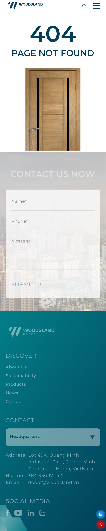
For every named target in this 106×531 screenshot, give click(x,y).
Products (16, 385)
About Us (16, 367)
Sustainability (21, 376)
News (12, 393)
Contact (14, 402)
